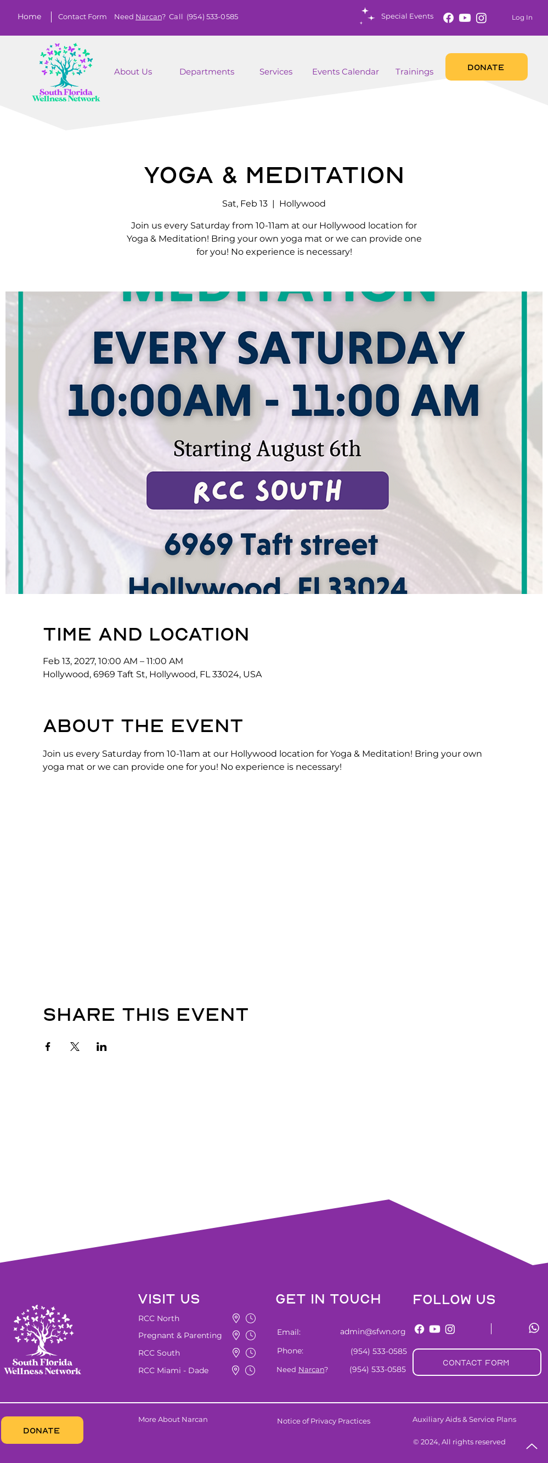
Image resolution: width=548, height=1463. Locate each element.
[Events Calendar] (346, 72)
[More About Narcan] (204, 1419)
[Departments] (215, 72)
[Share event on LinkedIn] (102, 1046)
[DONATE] (486, 67)
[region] (150, 78)
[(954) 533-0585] (376, 1351)
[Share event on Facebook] (48, 1046)
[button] (82, 16)
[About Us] (135, 72)
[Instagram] (481, 18)
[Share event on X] (75, 1046)
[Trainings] (415, 72)
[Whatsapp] (534, 1328)
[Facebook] (448, 18)
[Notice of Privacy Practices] (341, 1420)
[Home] (32, 16)
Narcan (148, 16)
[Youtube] (465, 18)
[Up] (531, 1446)
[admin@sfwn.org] (366, 1331)
